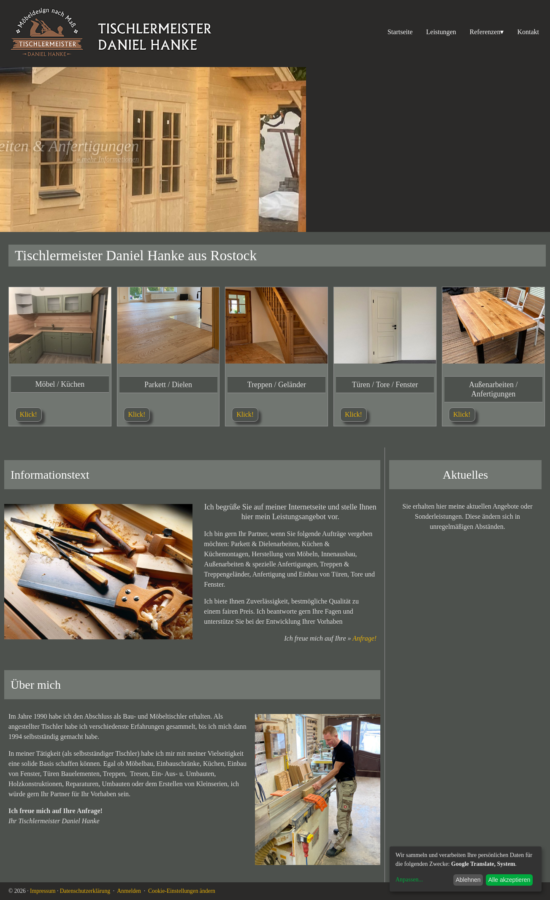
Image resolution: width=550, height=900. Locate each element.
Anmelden (129, 891)
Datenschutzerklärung (85, 891)
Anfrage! (364, 634)
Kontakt (528, 31)
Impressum (42, 891)
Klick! (28, 414)
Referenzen (487, 32)
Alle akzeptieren (509, 879)
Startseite (400, 31)
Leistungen (441, 31)
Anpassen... (409, 879)
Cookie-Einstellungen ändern (181, 891)
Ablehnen (467, 879)
